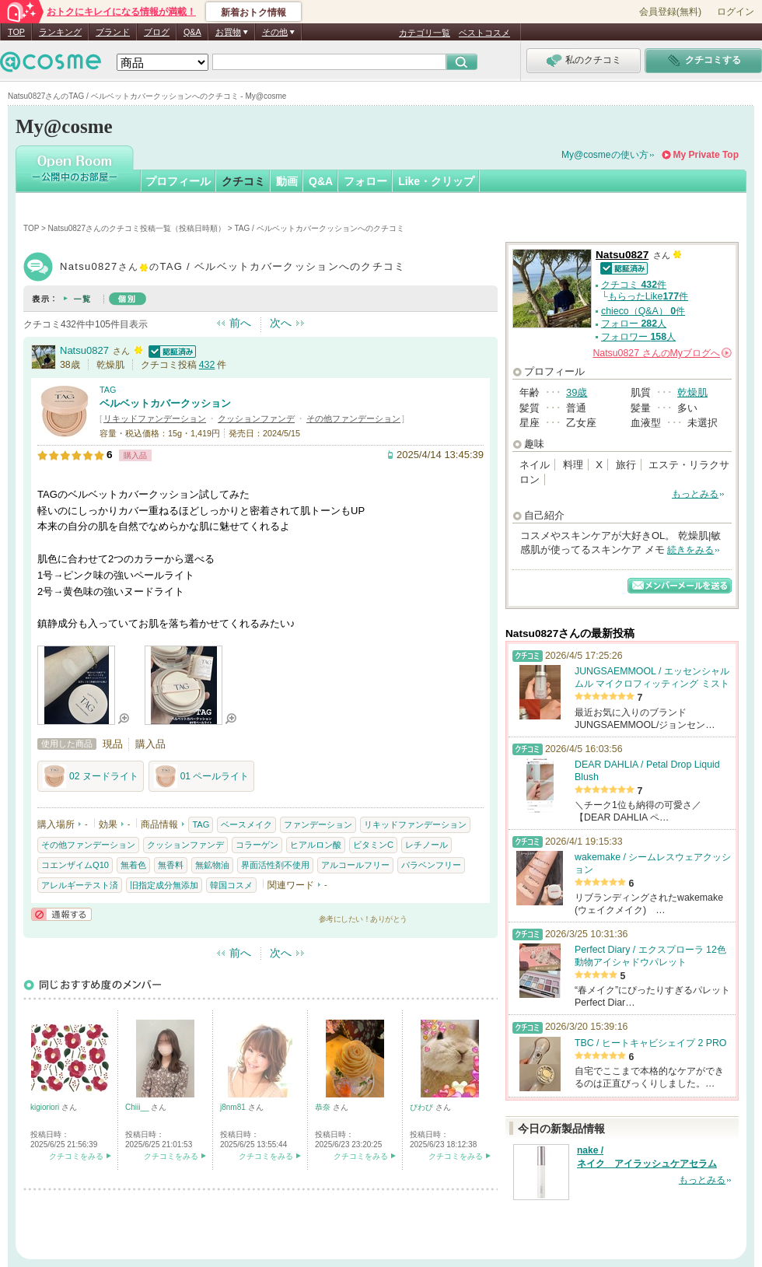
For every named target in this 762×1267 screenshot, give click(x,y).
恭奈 (324, 1107)
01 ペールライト (202, 776)
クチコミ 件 (633, 284)
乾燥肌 (692, 392)
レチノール (426, 844)
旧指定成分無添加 (164, 885)
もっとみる (695, 493)
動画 (287, 181)
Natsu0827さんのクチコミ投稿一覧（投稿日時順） (136, 228)
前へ (240, 323)
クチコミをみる (76, 1156)
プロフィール (178, 181)
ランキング (60, 32)
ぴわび (422, 1107)
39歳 (576, 392)
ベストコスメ (484, 32)
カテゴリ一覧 (424, 32)
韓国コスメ (231, 885)
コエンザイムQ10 (75, 865)
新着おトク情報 (253, 12)
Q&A (192, 32)
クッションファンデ (256, 418)
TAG (108, 389)
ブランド (113, 32)
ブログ (157, 32)
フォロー (365, 181)
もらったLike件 (648, 296)
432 (207, 364)
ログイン (735, 11)
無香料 (171, 865)
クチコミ (243, 181)
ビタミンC (373, 844)
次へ (281, 323)
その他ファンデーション (353, 418)
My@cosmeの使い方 (604, 154)
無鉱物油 (212, 865)
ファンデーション (318, 824)
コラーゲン (257, 844)
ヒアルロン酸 (315, 844)
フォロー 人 (633, 323)
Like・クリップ (436, 181)
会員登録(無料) (670, 11)
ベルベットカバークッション (165, 403)
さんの (662, 353)
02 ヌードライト (90, 776)
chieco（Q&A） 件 (643, 311)
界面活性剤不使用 (275, 865)
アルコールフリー (355, 865)
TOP (16, 32)
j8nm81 (234, 1107)
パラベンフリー (431, 865)
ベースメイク (246, 824)
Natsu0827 (84, 350)
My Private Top (706, 154)
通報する (61, 914)
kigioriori (45, 1107)
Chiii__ (138, 1107)
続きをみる (690, 549)
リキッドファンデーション (154, 418)
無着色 (133, 865)
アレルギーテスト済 (79, 885)
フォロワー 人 (638, 336)
